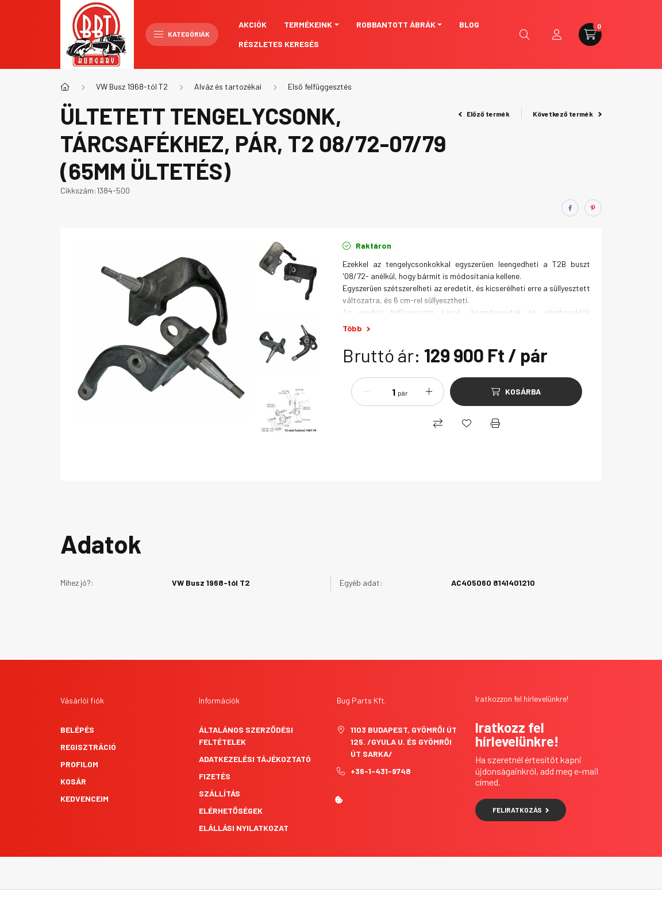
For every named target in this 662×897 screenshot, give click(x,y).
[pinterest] (593, 207)
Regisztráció (88, 747)
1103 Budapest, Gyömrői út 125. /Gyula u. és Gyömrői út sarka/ (404, 742)
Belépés (77, 729)
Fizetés (214, 776)
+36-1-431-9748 (381, 771)
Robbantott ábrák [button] (396, 24)
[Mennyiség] (385, 391)
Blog (469, 24)
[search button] (524, 34)
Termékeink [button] (308, 24)
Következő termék (567, 114)
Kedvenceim (84, 798)
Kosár (73, 781)
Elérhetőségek (231, 810)
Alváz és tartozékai (227, 86)
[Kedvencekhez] (466, 423)
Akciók (252, 24)
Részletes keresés (278, 44)
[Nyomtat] (495, 423)
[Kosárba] (516, 391)
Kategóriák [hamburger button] (182, 34)
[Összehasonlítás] (437, 423)
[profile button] (556, 34)
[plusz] (429, 391)
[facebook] (570, 207)
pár (403, 393)
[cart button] (590, 34)
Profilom (79, 764)
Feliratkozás (520, 810)
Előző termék (484, 114)
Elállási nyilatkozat (243, 828)
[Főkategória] (65, 86)
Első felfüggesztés (320, 86)
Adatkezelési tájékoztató (255, 759)
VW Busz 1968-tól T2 (132, 86)
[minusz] (366, 391)
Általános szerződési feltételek (246, 736)
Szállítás (219, 793)
